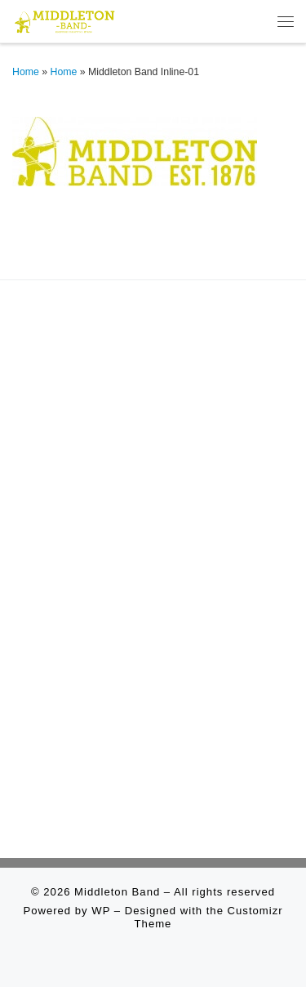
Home (25, 72)
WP (100, 910)
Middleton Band (117, 892)
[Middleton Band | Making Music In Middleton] (65, 20)
